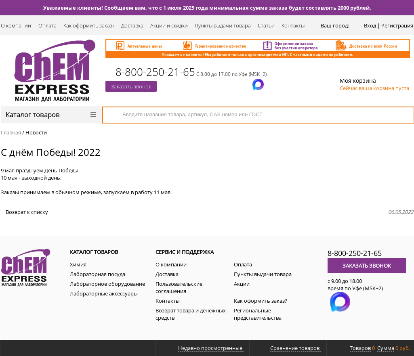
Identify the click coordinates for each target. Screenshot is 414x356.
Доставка (132, 25)
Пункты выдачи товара (223, 25)
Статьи (266, 25)
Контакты (293, 25)
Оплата (47, 25)
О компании (16, 25)
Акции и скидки (169, 25)
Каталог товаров (51, 114)
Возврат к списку (24, 212)
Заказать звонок (131, 86)
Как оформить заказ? (88, 25)
